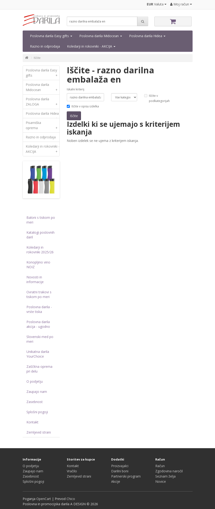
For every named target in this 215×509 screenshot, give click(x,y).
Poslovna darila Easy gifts (51, 36)
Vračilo (72, 471)
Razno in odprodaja (45, 46)
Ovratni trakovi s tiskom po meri (38, 294)
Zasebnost (34, 401)
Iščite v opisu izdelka (83, 106)
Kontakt (32, 422)
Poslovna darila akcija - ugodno (38, 324)
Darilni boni (119, 471)
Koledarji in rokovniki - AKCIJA (91, 46)
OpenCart (43, 498)
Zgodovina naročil (169, 471)
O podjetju (34, 381)
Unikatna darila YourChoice (37, 354)
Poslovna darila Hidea (147, 36)
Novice (160, 481)
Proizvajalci (119, 466)
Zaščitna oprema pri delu (39, 368)
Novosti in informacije (35, 279)
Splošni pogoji (37, 412)
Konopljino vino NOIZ (38, 264)
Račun (160, 466)
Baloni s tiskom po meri (40, 219)
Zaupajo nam (36, 391)
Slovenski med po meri (39, 339)
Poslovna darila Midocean (100, 36)
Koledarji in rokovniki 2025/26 (40, 249)
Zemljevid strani (38, 432)
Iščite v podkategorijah (157, 98)
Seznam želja (165, 476)
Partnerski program (126, 476)
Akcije (115, 481)
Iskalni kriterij (75, 89)
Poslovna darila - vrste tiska (39, 309)
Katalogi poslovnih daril (40, 234)
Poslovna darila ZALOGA (43, 103)
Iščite (37, 58)
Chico (71, 498)
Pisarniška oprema (43, 126)
